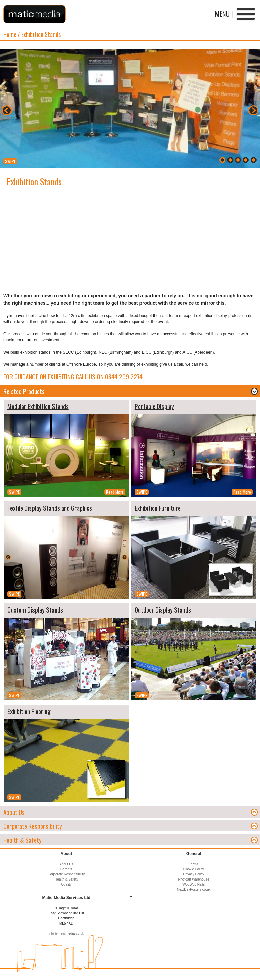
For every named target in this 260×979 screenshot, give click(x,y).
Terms (193, 864)
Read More (115, 492)
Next (253, 110)
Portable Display (154, 406)
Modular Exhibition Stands (38, 406)
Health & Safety (66, 879)
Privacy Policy (193, 874)
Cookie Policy (193, 869)
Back (7, 110)
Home (9, 34)
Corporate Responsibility (66, 874)
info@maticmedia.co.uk (66, 933)
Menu (246, 14)
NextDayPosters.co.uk (194, 889)
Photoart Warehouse (193, 879)
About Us (66, 864)
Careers (66, 869)
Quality (66, 884)
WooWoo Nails (193, 884)
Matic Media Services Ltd (34, 14)
